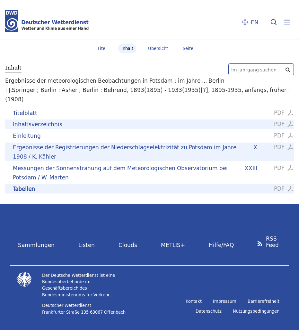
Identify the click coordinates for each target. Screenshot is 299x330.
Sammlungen (36, 245)
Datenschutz (209, 311)
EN (255, 22)
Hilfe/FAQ (221, 245)
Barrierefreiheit (263, 301)
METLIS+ (173, 245)
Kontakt (194, 301)
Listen (86, 245)
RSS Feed (272, 242)
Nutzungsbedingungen (256, 311)
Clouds (128, 245)
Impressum (224, 301)
